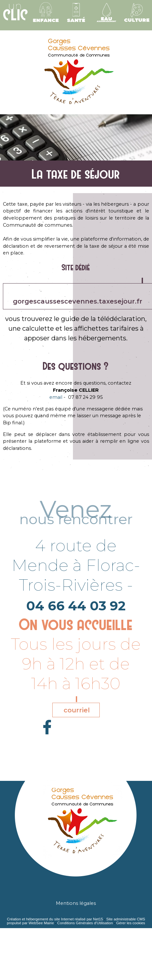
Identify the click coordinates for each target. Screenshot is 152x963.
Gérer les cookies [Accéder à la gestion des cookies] (130, 923)
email (55, 397)
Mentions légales (76, 903)
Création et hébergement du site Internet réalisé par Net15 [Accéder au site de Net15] (55, 919)
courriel (77, 710)
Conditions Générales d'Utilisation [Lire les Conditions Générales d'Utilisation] (85, 923)
